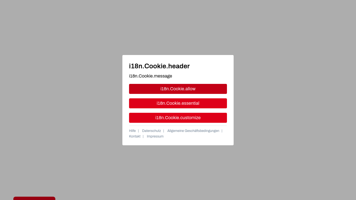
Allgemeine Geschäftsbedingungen (193, 131)
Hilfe (132, 131)
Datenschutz (151, 131)
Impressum (155, 136)
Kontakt (134, 136)
